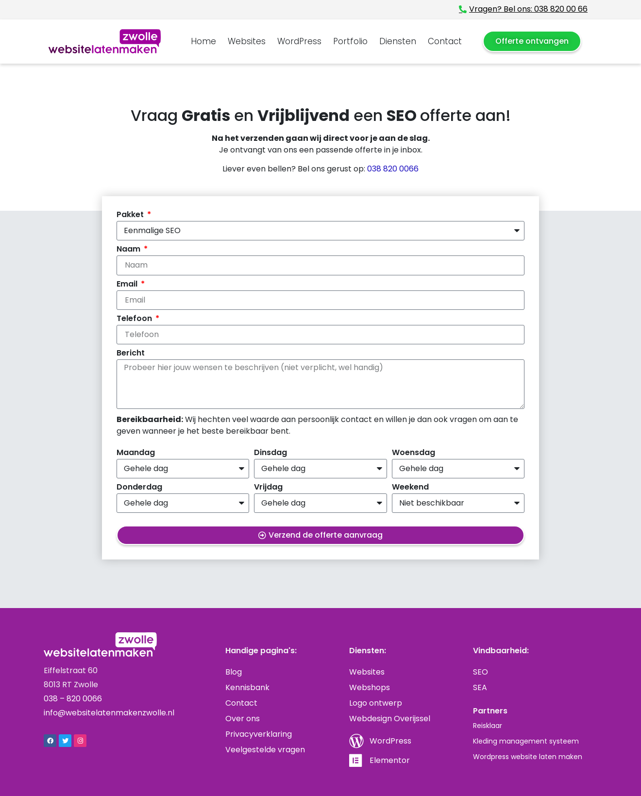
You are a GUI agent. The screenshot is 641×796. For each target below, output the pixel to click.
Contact (445, 41)
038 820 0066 (393, 168)
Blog (233, 671)
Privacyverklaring (258, 734)
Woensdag (413, 453)
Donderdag (139, 487)
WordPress (299, 41)
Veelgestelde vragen (265, 749)
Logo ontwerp (375, 703)
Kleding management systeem (526, 741)
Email (128, 284)
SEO (480, 671)
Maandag (136, 453)
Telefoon (135, 319)
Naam (129, 249)
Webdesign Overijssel (389, 718)
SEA (480, 687)
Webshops (369, 687)
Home (203, 41)
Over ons (242, 718)
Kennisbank (247, 687)
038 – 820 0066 (73, 698)
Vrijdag (268, 487)
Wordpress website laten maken (527, 757)
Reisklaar (487, 725)
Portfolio (350, 41)
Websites (247, 41)
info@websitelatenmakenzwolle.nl (109, 712)
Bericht (131, 353)
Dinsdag (270, 453)
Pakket (131, 215)
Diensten (397, 41)
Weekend (410, 487)
